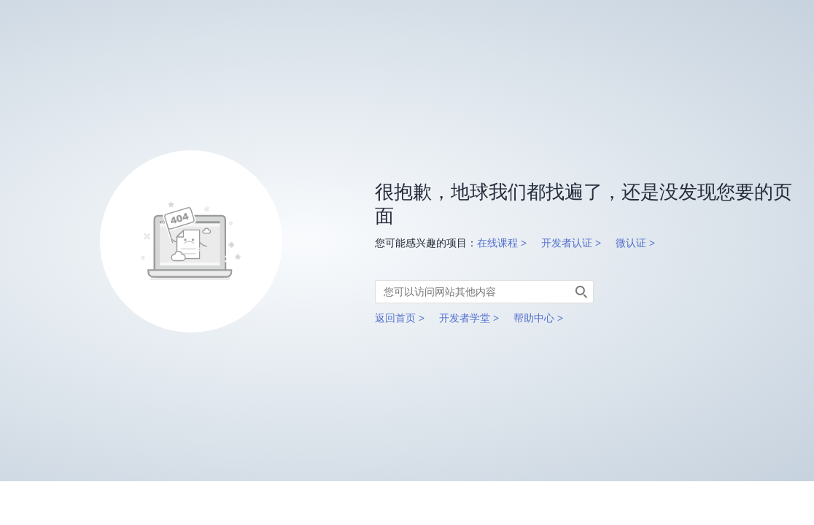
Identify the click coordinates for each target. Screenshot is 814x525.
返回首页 (395, 318)
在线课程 (497, 243)
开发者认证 (566, 243)
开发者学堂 (464, 318)
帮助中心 (533, 318)
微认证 (631, 243)
